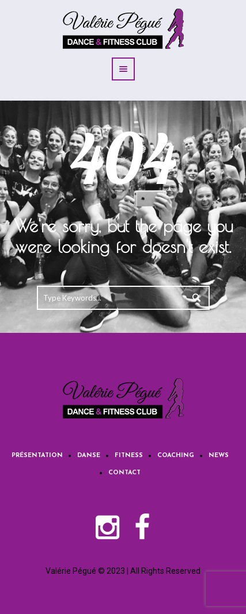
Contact (124, 473)
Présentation (37, 455)
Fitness (129, 455)
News (219, 455)
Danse (88, 455)
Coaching (175, 455)
